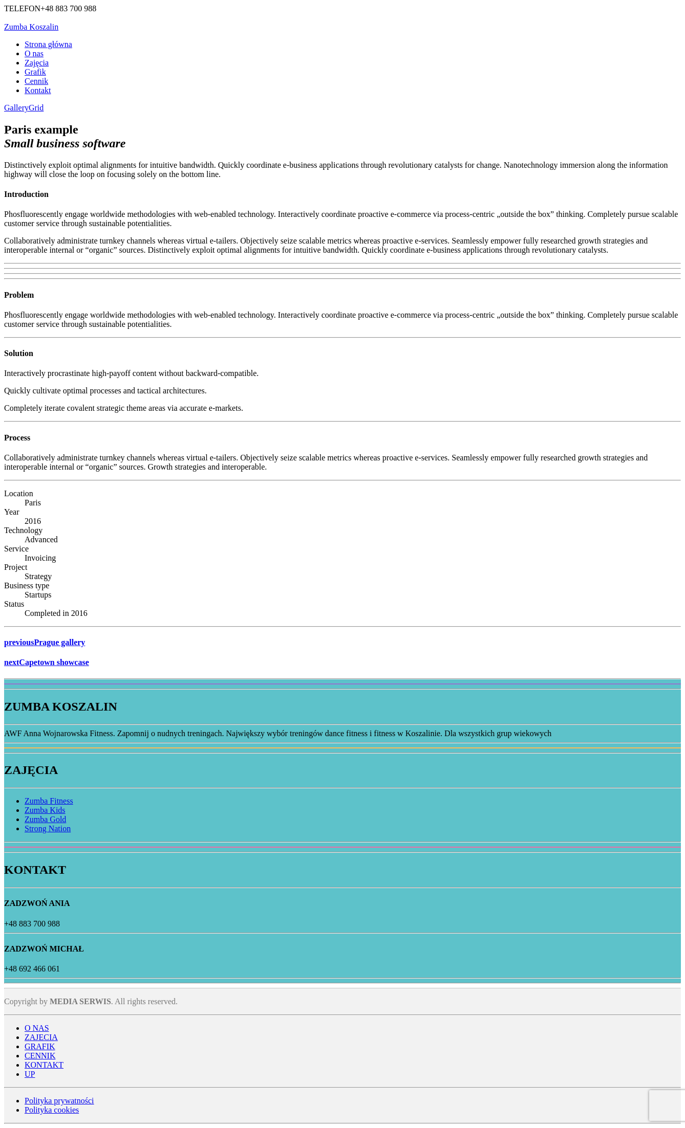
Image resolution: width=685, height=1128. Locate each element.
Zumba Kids (45, 810)
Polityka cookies (52, 1109)
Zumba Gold (45, 819)
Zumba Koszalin (31, 27)
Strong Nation (48, 828)
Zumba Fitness (49, 801)
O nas (34, 53)
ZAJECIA (41, 1037)
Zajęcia (37, 62)
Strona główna (48, 44)
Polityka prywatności (59, 1100)
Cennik (36, 81)
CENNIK (40, 1055)
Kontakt (38, 90)
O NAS (37, 1028)
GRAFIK (40, 1046)
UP (30, 1074)
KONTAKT (44, 1064)
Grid (36, 107)
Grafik (35, 72)
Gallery (16, 107)
